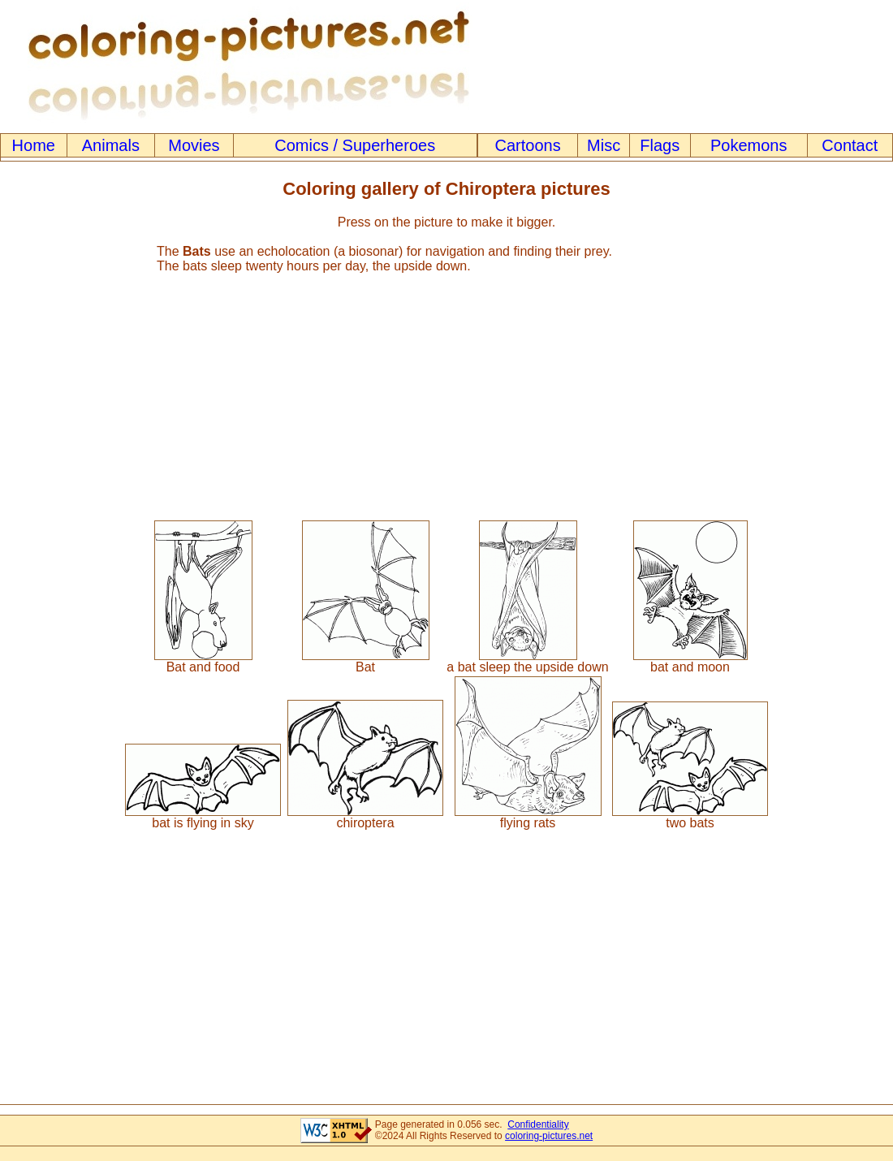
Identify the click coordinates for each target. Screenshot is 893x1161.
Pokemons (748, 145)
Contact (850, 145)
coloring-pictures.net (549, 1136)
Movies (193, 145)
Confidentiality (537, 1124)
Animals (111, 145)
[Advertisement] (446, 389)
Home (33, 145)
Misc (603, 145)
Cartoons (528, 145)
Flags (659, 145)
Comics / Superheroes (354, 145)
